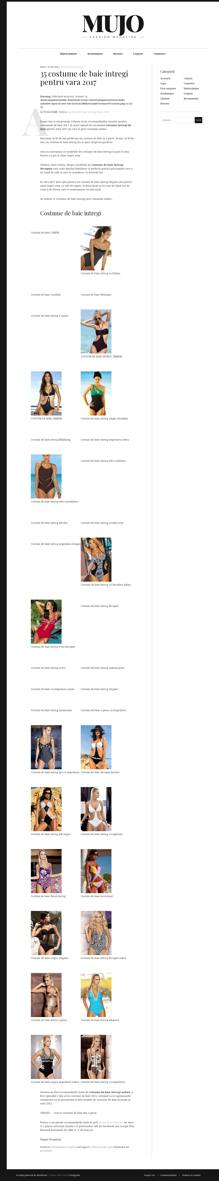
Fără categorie (168, 88)
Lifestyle (165, 98)
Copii (163, 83)
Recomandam (191, 98)
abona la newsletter (111, 1122)
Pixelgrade (74, 1175)
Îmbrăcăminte (68, 53)
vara (110, 1147)
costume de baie (98, 1147)
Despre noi (149, 1175)
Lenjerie (138, 53)
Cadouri (188, 78)
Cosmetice (160, 53)
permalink (46, 1150)
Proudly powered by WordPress (31, 1175)
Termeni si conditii (191, 1175)
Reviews (118, 53)
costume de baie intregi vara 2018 (88, 112)
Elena (43, 67)
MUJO (112, 22)
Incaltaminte (95, 53)
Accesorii (165, 78)
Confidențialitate (168, 1175)
